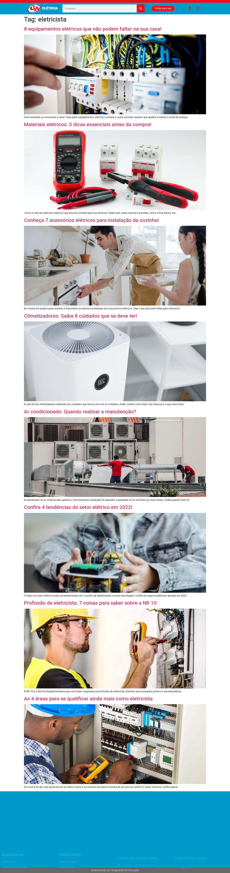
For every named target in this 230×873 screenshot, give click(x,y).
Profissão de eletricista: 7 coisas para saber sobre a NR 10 (90, 603)
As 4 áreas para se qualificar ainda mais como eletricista (88, 699)
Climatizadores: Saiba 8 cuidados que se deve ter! (80, 316)
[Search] (141, 8)
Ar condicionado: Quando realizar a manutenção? (80, 412)
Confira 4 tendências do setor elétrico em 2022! (78, 507)
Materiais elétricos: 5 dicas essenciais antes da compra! (87, 124)
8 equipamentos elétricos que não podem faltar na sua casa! (92, 29)
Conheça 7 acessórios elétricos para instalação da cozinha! (91, 220)
